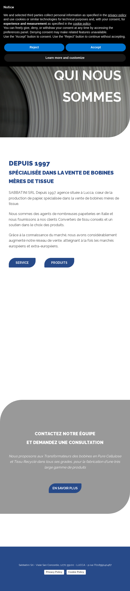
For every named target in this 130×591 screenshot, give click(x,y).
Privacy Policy (54, 572)
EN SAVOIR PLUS (65, 488)
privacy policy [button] (117, 15)
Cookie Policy (76, 572)
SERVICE (22, 262)
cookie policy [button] (81, 23)
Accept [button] (96, 47)
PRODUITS (59, 262)
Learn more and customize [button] (64, 57)
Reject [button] (34, 47)
